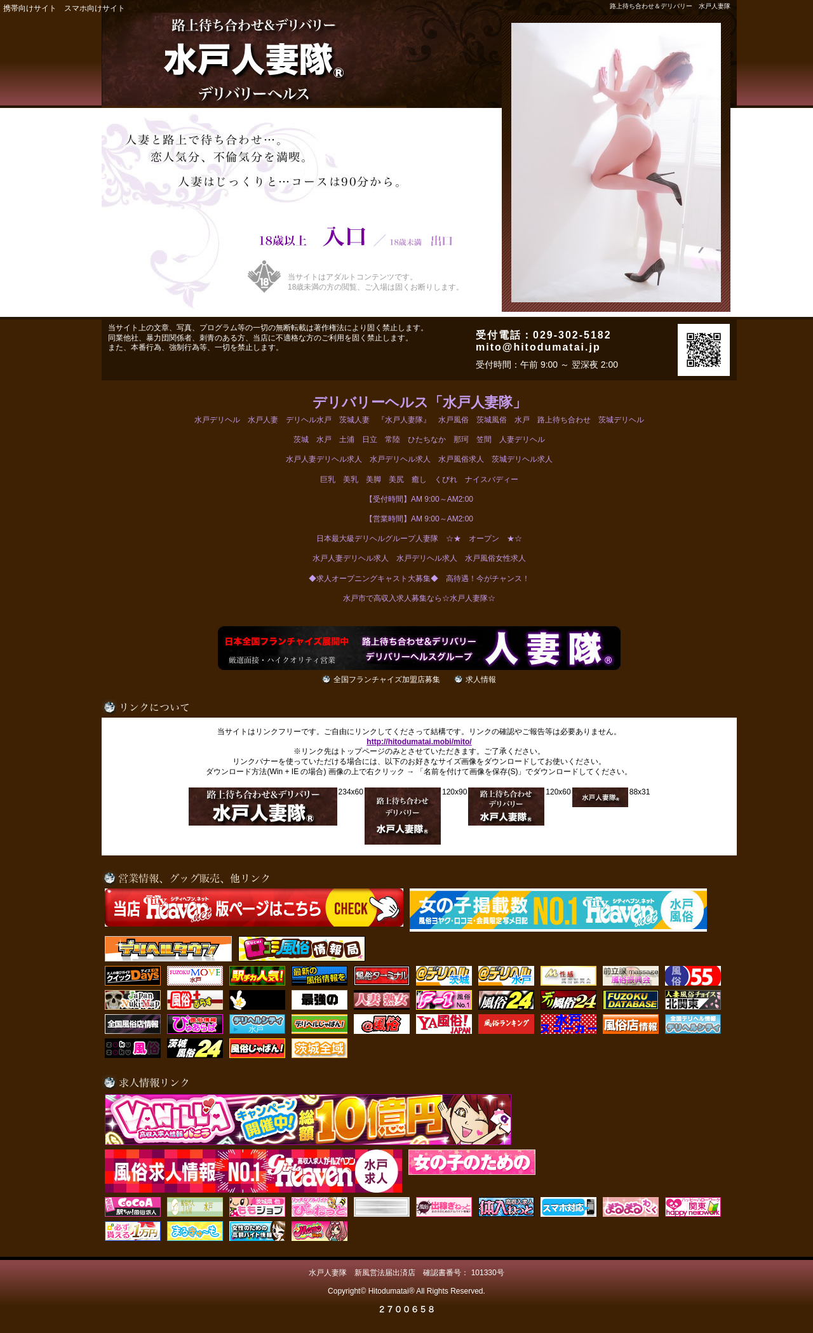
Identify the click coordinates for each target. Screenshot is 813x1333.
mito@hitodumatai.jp (538, 347)
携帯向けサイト (30, 8)
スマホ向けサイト (94, 8)
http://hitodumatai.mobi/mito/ (418, 741)
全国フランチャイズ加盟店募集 (386, 679)
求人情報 (481, 679)
